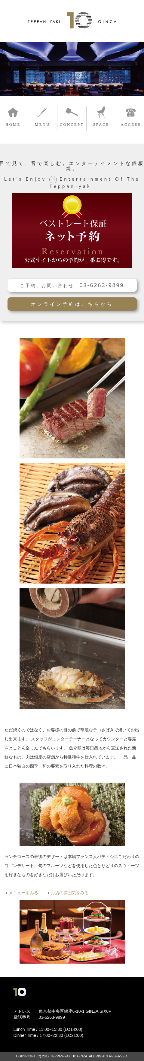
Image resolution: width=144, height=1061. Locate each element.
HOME (12, 124)
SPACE (101, 124)
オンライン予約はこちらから (72, 304)
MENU (42, 124)
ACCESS (131, 124)
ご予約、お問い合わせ (72, 285)
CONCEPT (72, 124)
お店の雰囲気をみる (70, 892)
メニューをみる (23, 892)
